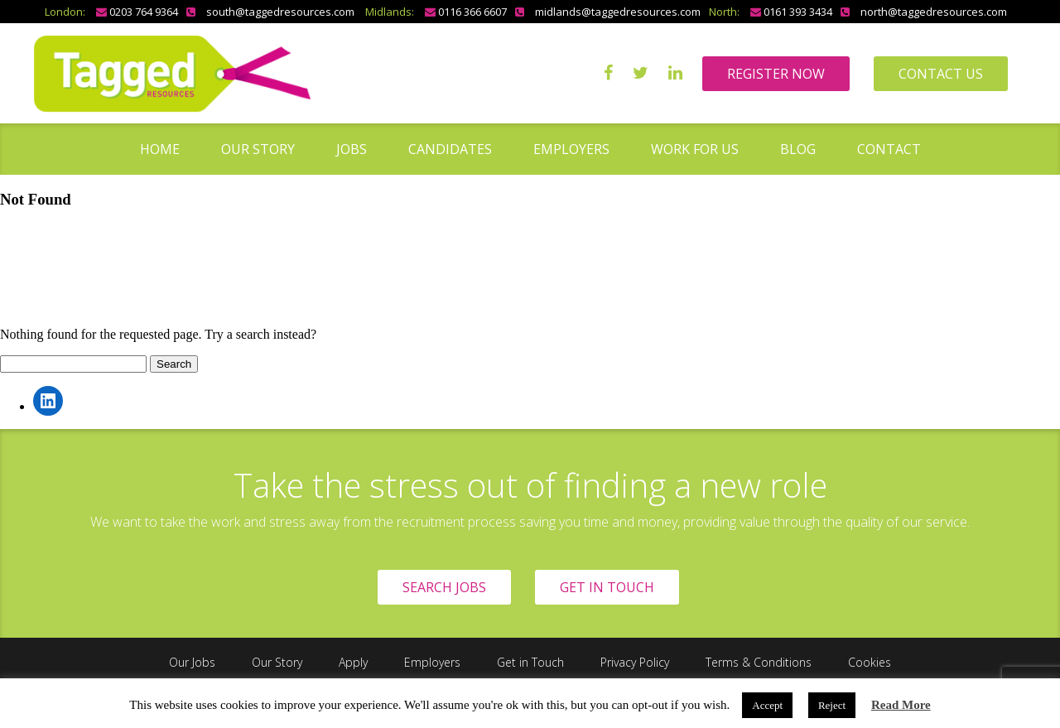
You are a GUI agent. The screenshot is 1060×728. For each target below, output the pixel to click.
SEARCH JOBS (444, 587)
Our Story (258, 149)
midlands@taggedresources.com (618, 11)
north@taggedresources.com (933, 11)
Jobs (351, 149)
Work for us (695, 149)
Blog (798, 149)
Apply (353, 662)
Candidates (450, 149)
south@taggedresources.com (280, 11)
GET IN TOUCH (607, 587)
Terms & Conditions (759, 662)
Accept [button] (767, 705)
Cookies (869, 662)
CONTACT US (941, 74)
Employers (571, 149)
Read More (901, 704)
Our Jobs (192, 662)
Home (160, 149)
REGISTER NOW (776, 74)
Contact (889, 149)
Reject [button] (832, 705)
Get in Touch (530, 662)
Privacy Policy (634, 662)
